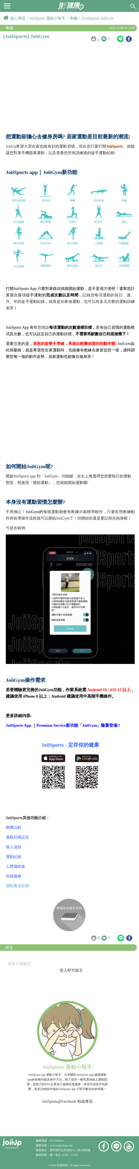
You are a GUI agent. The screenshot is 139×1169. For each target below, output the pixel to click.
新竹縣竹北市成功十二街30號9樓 (70, 1150)
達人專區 (18, 18)
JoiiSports (114, 146)
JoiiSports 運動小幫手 (48, 18)
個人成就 (13, 847)
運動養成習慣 (17, 886)
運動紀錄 (13, 857)
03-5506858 (56, 1140)
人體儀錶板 (15, 866)
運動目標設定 (17, 837)
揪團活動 (13, 827)
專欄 (74, 18)
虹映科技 (62, 1165)
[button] (7, 5)
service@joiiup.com (62, 1145)
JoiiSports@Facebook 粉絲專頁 (67, 1101)
